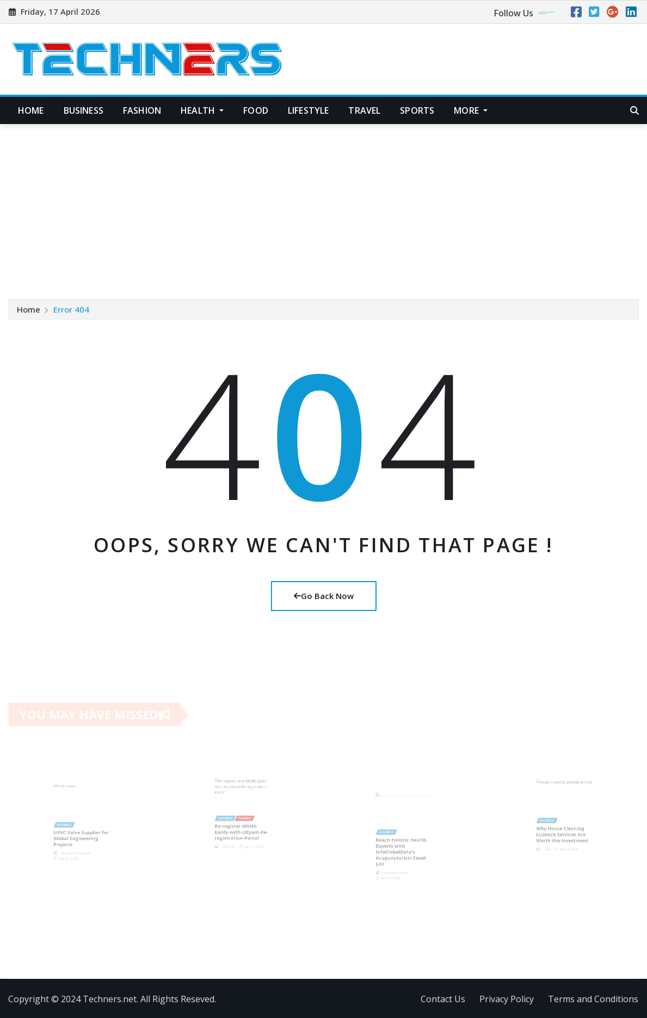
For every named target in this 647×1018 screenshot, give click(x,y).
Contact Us (443, 999)
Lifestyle (308, 110)
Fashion (142, 110)
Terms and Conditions (593, 999)
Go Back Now (324, 595)
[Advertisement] (325, 206)
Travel (364, 110)
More (471, 110)
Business (83, 110)
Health (202, 110)
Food (255, 110)
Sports (417, 110)
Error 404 (71, 310)
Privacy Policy (506, 999)
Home (31, 110)
